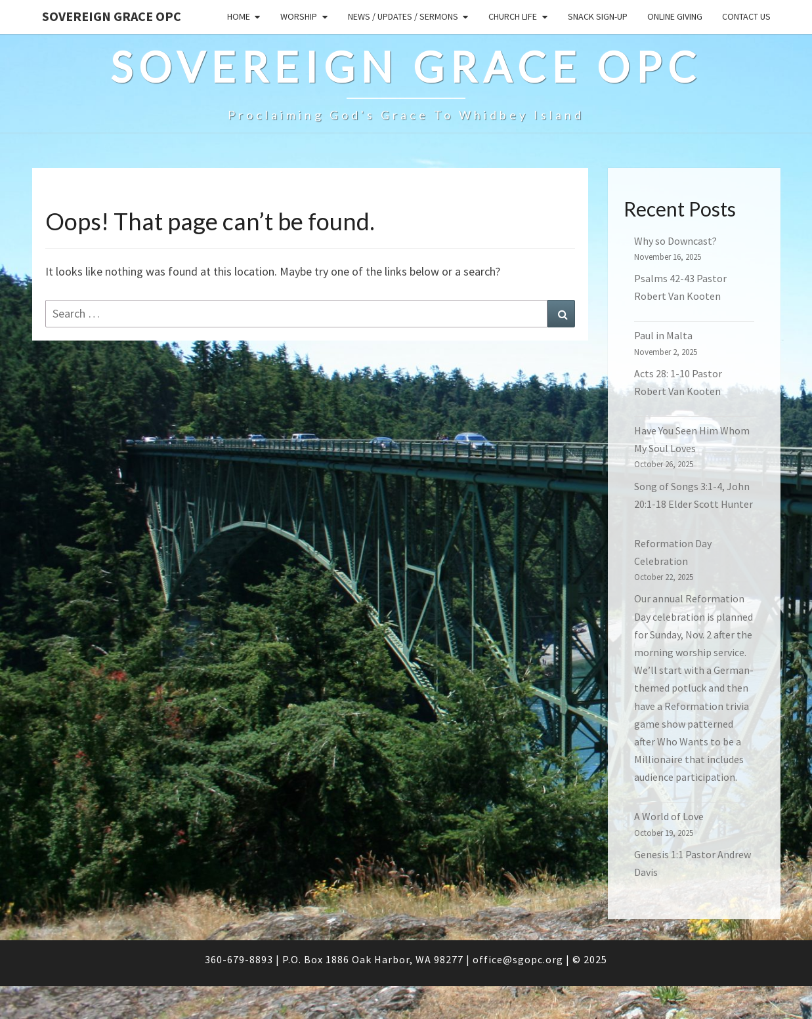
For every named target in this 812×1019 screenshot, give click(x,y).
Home (238, 16)
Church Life (512, 16)
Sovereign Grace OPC (111, 16)
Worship (298, 16)
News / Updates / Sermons (403, 16)
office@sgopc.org (518, 959)
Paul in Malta (663, 335)
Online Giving (674, 16)
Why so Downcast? (675, 240)
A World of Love (669, 816)
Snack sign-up (598, 16)
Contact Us (746, 16)
